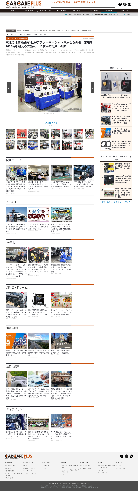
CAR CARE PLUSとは (55, 483)
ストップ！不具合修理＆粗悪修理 (43, 30)
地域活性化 (12, 328)
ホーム (13, 10)
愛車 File (60, 30)
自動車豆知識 (86, 30)
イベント (124, 10)
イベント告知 (121, 465)
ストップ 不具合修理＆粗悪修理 (78, 14)
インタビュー (103, 472)
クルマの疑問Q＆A (72, 30)
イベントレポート (122, 468)
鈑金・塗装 (61, 10)
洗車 (25, 465)
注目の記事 (29, 10)
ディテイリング (46, 10)
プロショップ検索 (86, 468)
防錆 (45, 468)
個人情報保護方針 (74, 483)
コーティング (28, 471)
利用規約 (65, 483)
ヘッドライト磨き (29, 468)
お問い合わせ (84, 483)
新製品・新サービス (18, 287)
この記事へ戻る (50, 124)
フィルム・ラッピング (30, 473)
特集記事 (109, 10)
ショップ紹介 (92, 10)
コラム (128, 14)
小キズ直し (47, 465)
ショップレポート (23, 30)
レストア (76, 10)
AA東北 (10, 242)
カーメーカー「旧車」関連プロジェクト (107, 14)
